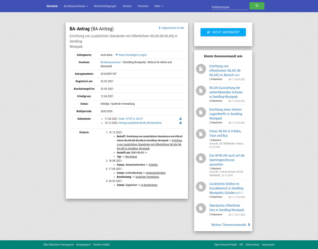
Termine (127, 6)
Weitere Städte (101, 244)
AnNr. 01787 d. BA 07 (131, 118)
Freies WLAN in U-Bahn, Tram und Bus (225, 133)
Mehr (159, 6)
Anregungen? (83, 244)
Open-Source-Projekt (225, 244)
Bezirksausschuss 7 (111, 62)
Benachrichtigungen (105, 6)
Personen (143, 6)
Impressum (268, 244)
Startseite (52, 6)
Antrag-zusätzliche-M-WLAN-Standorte (140, 122)
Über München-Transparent (58, 244)
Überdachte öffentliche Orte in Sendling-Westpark (226, 207)
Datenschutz (253, 244)
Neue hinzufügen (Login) (131, 55)
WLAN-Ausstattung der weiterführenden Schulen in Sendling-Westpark (226, 92)
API (241, 244)
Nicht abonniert (223, 31)
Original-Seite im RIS (171, 28)
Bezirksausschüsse (76, 6)
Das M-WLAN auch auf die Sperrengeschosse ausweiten (227, 159)
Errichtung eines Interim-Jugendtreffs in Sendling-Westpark (226, 113)
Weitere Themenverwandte (230, 225)
